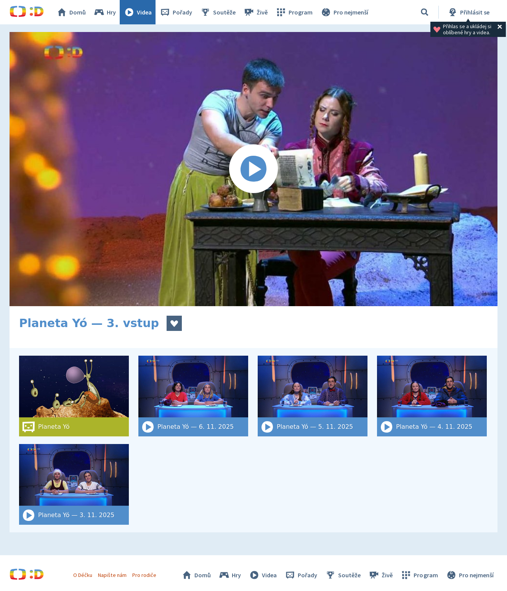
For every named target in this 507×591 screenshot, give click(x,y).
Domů (71, 12)
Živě (255, 12)
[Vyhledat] (424, 12)
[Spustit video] (253, 169)
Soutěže (218, 12)
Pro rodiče (144, 575)
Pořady (175, 12)
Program (294, 12)
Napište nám (112, 575)
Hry (104, 12)
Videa (138, 12)
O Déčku (82, 575)
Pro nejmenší (344, 12)
